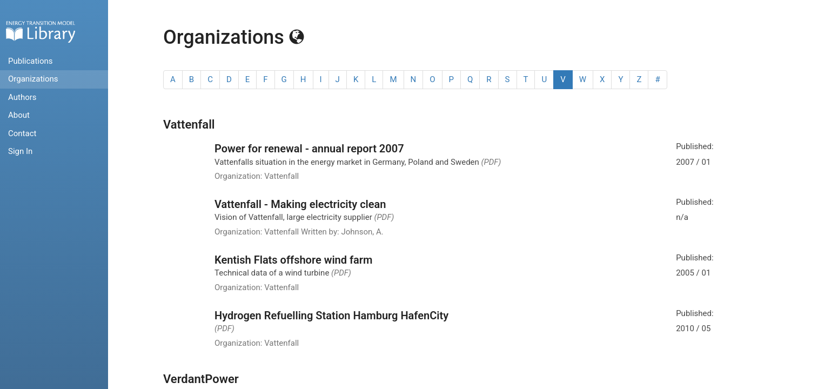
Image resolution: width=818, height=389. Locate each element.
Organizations (33, 79)
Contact (22, 133)
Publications (30, 61)
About (19, 115)
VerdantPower (201, 379)
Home (40, 32)
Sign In (20, 151)
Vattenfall (189, 124)
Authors (22, 97)
